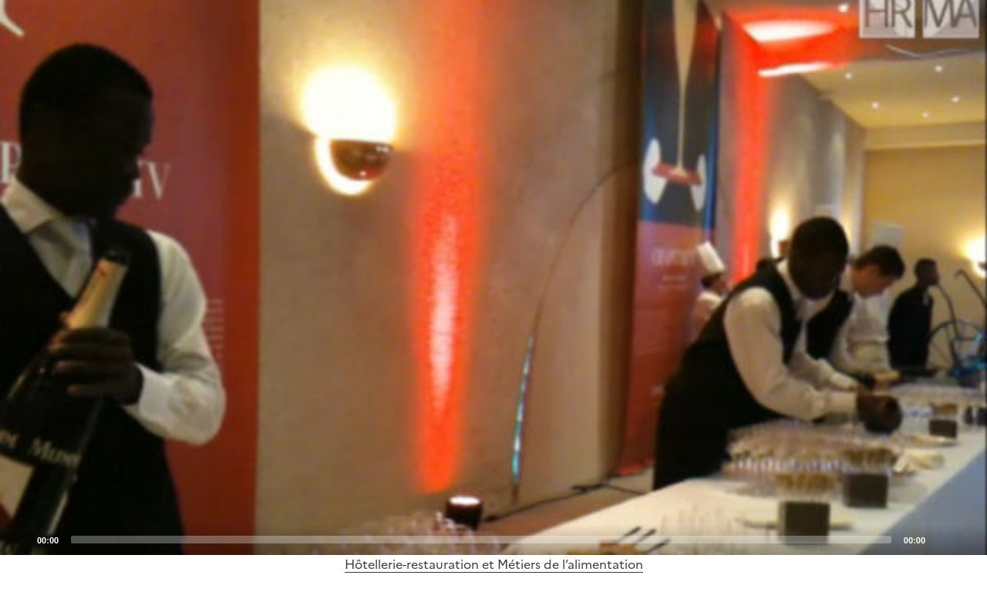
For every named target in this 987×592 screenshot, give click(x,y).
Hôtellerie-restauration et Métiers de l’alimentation (494, 564)
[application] (493, 277)
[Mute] (941, 539)
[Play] (493, 277)
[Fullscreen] (966, 539)
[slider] (481, 539)
